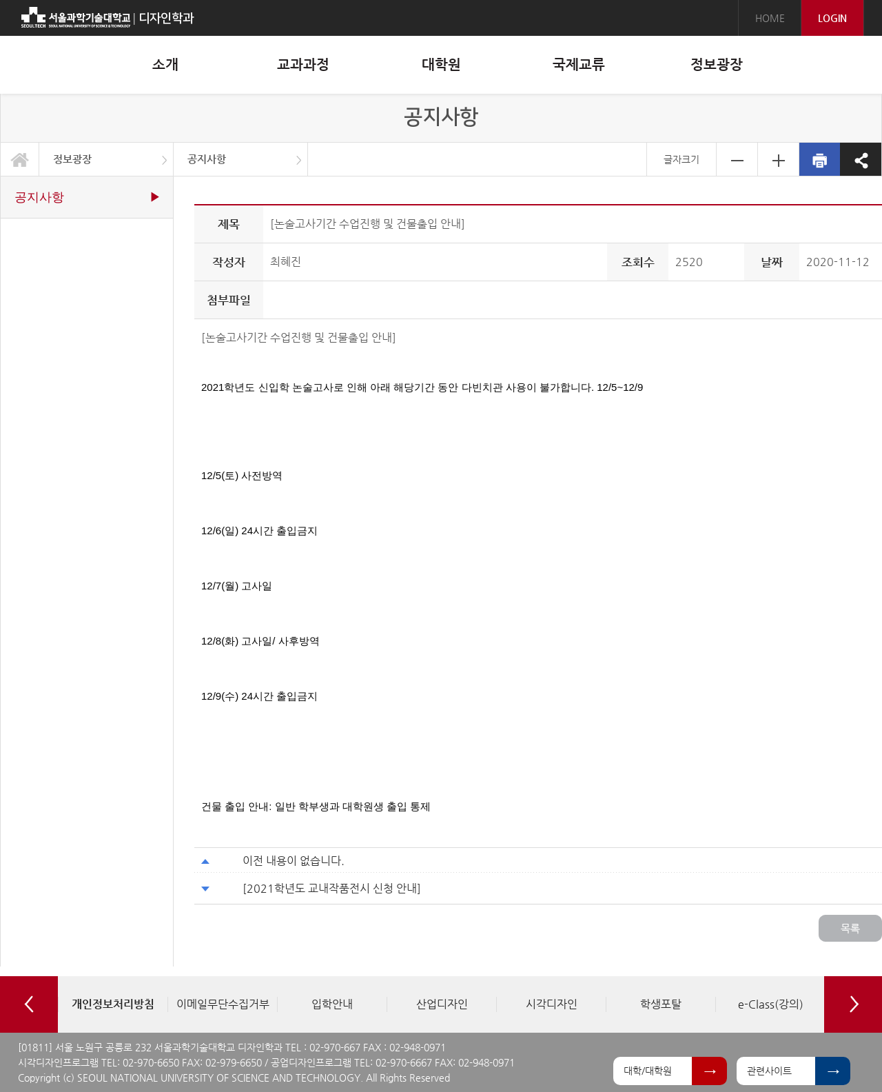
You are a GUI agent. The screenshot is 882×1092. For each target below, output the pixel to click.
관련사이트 (769, 1070)
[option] (112, 1004)
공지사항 (206, 159)
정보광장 (72, 159)
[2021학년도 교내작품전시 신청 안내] (332, 888)
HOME (770, 17)
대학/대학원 (648, 1070)
